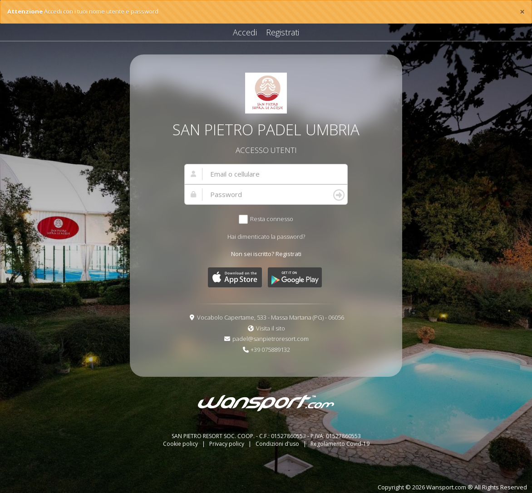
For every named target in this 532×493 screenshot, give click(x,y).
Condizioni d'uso (278, 444)
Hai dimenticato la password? (266, 236)
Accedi (245, 32)
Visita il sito (270, 328)
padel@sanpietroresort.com (270, 339)
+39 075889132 (270, 349)
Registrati (282, 32)
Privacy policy (227, 444)
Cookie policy (181, 444)
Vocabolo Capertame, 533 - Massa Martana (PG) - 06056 (270, 317)
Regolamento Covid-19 (339, 444)
